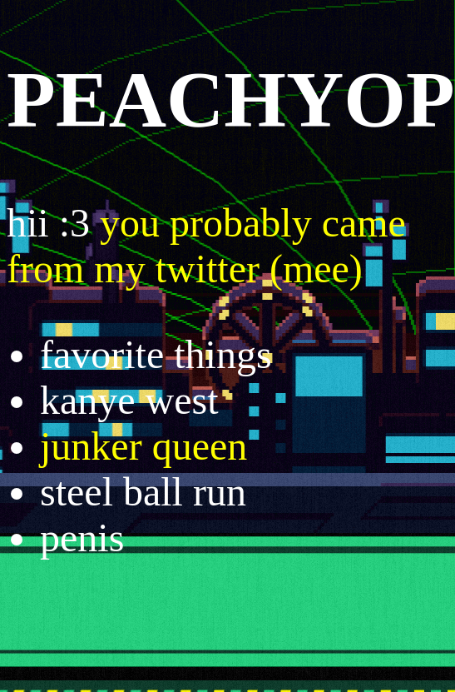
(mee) (316, 268)
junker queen (143, 446)
